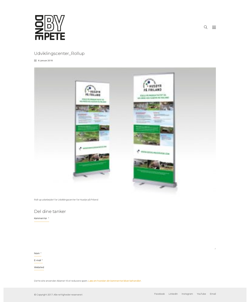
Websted (39, 267)
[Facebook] (159, 294)
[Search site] (205, 27)
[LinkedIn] (173, 294)
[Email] (213, 294)
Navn (37, 253)
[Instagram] (187, 294)
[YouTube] (201, 294)
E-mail (38, 260)
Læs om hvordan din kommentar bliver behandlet (114, 281)
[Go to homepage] (50, 27)
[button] (214, 27)
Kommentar (41, 218)
